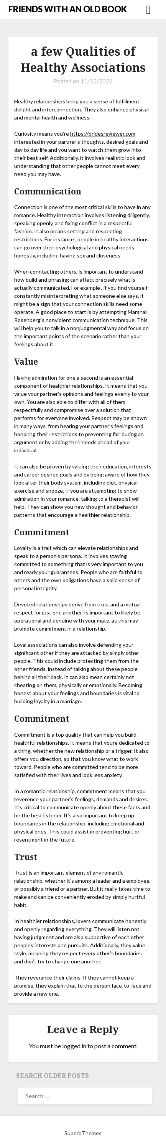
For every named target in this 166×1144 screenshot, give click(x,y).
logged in (74, 1045)
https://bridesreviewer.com (102, 133)
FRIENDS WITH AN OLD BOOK (67, 9)
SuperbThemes (83, 1133)
